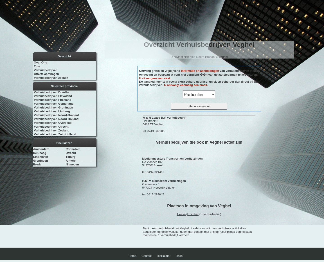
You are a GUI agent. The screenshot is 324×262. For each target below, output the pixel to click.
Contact (147, 255)
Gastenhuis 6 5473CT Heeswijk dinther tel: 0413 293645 (164, 187)
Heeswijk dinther (187, 214)
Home (132, 255)
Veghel (223, 57)
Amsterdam (41, 149)
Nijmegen (72, 164)
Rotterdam (73, 149)
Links (179, 255)
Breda (37, 164)
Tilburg (71, 156)
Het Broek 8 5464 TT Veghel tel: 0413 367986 (165, 124)
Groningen (40, 160)
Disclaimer (164, 255)
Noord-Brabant (205, 57)
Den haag (39, 153)
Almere (71, 160)
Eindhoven (40, 156)
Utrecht (71, 153)
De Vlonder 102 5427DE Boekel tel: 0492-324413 (172, 165)
